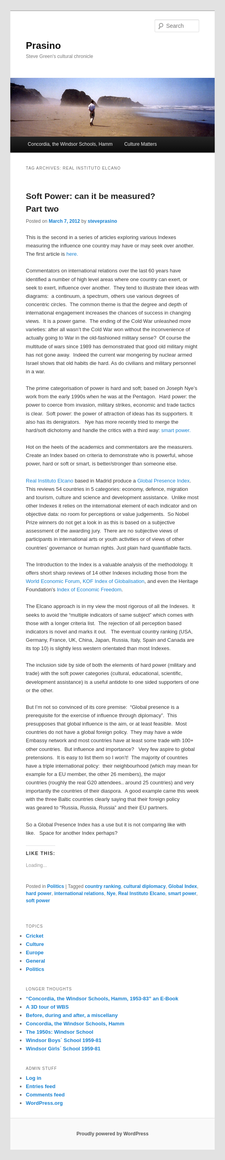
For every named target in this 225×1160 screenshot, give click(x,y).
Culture (35, 944)
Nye (111, 893)
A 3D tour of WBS (47, 1007)
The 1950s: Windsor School (59, 1032)
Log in (33, 1078)
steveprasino (102, 221)
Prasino (43, 45)
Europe (35, 952)
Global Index (183, 886)
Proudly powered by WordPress (112, 1134)
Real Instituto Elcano (49, 481)
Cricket (34, 936)
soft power (38, 900)
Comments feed (45, 1095)
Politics (55, 886)
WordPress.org (44, 1103)
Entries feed (40, 1086)
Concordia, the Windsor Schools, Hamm (70, 144)
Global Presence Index (163, 481)
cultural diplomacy (145, 886)
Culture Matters (140, 144)
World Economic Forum (53, 581)
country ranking (103, 886)
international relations (79, 893)
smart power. (175, 430)
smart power (182, 893)
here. (72, 254)
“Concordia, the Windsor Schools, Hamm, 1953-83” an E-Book (102, 999)
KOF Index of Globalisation (113, 581)
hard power (39, 893)
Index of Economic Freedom (88, 590)
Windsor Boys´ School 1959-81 (63, 1040)
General (35, 961)
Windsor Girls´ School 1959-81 (63, 1049)
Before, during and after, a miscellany (72, 1015)
